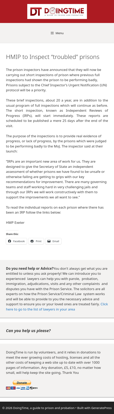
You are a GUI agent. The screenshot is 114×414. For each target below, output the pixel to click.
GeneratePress (101, 408)
